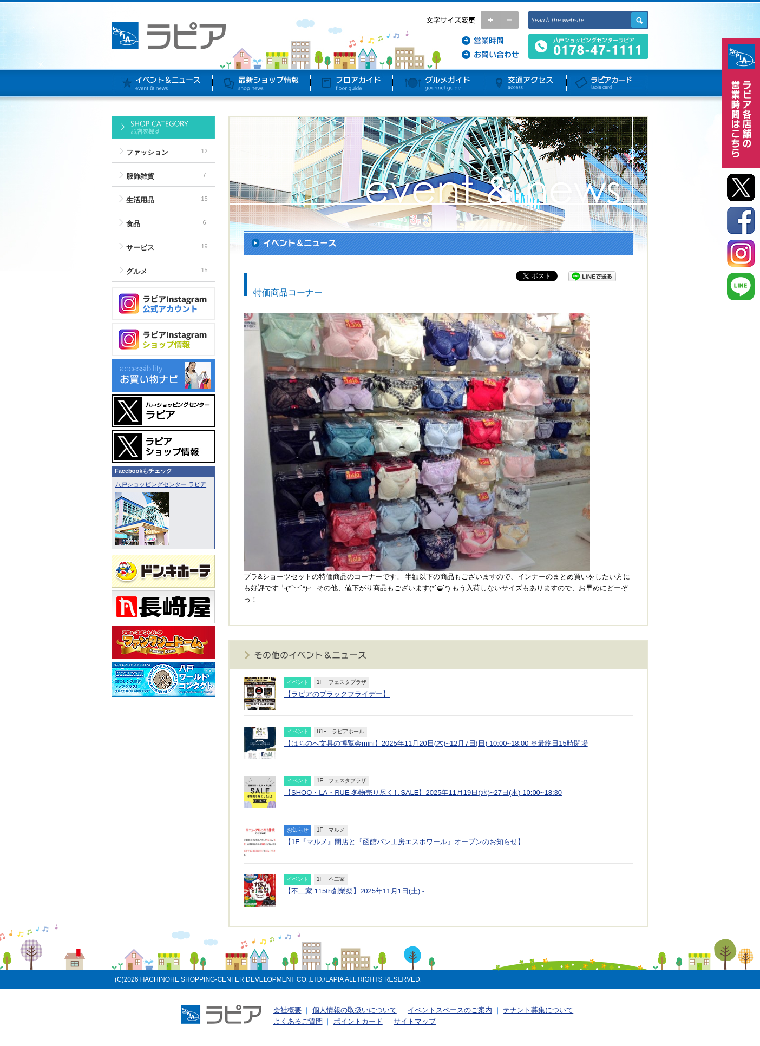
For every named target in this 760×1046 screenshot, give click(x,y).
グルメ (136, 271)
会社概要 (287, 1010)
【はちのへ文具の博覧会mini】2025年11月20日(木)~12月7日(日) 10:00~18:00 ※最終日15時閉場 (436, 743)
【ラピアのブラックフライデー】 (337, 694)
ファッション (147, 152)
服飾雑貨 (140, 176)
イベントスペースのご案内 (450, 1010)
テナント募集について (538, 1010)
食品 (133, 224)
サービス (140, 248)
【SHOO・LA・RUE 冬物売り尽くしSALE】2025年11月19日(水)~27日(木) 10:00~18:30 (423, 792)
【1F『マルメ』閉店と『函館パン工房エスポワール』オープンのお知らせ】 (404, 842)
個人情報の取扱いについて (354, 1010)
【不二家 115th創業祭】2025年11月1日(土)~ (354, 891)
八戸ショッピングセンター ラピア (160, 484)
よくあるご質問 (298, 1021)
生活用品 (140, 200)
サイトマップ (415, 1021)
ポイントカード (358, 1021)
